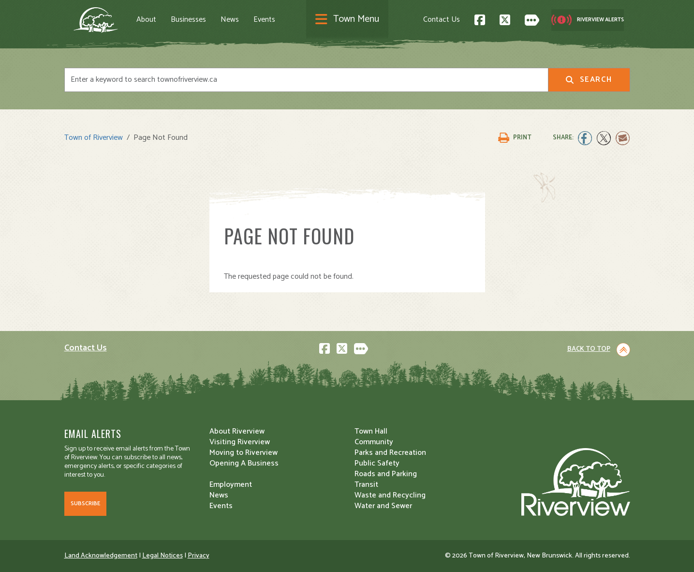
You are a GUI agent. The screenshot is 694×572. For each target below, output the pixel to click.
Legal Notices (162, 555)
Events (264, 20)
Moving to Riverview (243, 452)
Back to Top (588, 349)
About (146, 20)
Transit (366, 484)
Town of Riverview (93, 137)
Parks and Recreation (390, 452)
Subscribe (85, 503)
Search (589, 79)
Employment (230, 484)
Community (373, 442)
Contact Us (441, 19)
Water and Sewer (383, 505)
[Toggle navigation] (347, 20)
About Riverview (237, 431)
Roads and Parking (385, 474)
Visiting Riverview (239, 442)
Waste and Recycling (390, 495)
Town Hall (370, 431)
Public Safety (376, 463)
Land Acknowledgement (100, 555)
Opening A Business (244, 463)
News (230, 20)
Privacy (198, 555)
